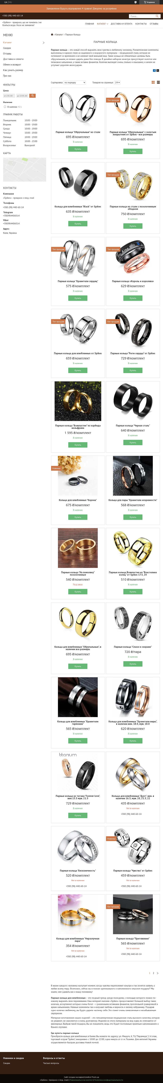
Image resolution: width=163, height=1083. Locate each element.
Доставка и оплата (121, 23)
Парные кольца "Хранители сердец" (78, 281)
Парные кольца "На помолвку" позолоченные (78, 573)
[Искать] (157, 16)
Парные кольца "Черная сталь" (133, 425)
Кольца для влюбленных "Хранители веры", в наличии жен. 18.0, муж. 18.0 (133, 722)
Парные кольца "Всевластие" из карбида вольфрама (78, 426)
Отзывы (154, 23)
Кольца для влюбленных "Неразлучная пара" (77, 939)
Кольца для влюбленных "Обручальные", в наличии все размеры (77, 648)
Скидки (7, 48)
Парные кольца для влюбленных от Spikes (78, 353)
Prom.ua (95, 1077)
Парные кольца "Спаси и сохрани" (133, 647)
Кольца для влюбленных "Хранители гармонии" (77, 722)
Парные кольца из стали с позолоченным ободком (133, 207)
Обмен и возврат (12, 64)
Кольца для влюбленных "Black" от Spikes (78, 206)
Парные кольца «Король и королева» (133, 281)
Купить (78, 149)
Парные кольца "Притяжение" (132, 938)
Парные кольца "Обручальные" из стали (78, 132)
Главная (89, 23)
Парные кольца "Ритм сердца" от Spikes (132, 353)
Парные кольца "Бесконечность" (78, 870)
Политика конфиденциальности (108, 1080)
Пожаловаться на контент (81, 1080)
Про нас (7, 75)
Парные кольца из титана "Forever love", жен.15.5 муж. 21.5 (78, 797)
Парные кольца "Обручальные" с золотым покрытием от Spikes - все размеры (133, 133)
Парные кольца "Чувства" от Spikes (132, 870)
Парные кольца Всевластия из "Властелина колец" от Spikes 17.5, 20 (133, 573)
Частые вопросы (51, 1063)
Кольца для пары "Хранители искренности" (133, 500)
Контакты (141, 23)
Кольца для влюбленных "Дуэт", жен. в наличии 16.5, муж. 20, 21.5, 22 (133, 797)
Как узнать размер (13, 70)
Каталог (101, 23)
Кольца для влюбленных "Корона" (78, 500)
